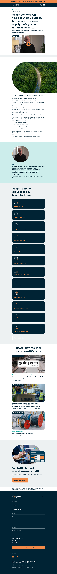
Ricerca (41, 5)
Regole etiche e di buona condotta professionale (22, 564)
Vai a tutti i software (17, 509)
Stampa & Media (18, 297)
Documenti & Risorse (17, 538)
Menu (44, 5)
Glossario (14, 542)
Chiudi (46, 1)
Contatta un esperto (28, 548)
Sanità (15, 251)
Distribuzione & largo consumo (22, 308)
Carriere (14, 521)
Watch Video (28, 44)
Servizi (15, 320)
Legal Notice (26, 562)
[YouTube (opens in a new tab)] (17, 556)
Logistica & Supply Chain (20, 274)
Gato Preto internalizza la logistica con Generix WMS (27, 377)
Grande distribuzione (19, 286)
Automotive (17, 206)
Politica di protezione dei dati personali (20, 561)
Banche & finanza (18, 217)
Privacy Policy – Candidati (17, 562)
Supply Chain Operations (18, 505)
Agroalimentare (18, 240)
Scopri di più (42, 1)
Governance (15, 519)
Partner (14, 540)
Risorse (18, 488)
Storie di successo (16, 530)
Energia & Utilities (18, 229)
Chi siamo (14, 516)
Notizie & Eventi (16, 523)
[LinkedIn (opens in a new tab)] (18, 11)
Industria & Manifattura (20, 263)
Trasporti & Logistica (19, 331)
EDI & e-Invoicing (16, 507)
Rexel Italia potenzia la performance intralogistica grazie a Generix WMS (22, 434)
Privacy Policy (33, 561)
